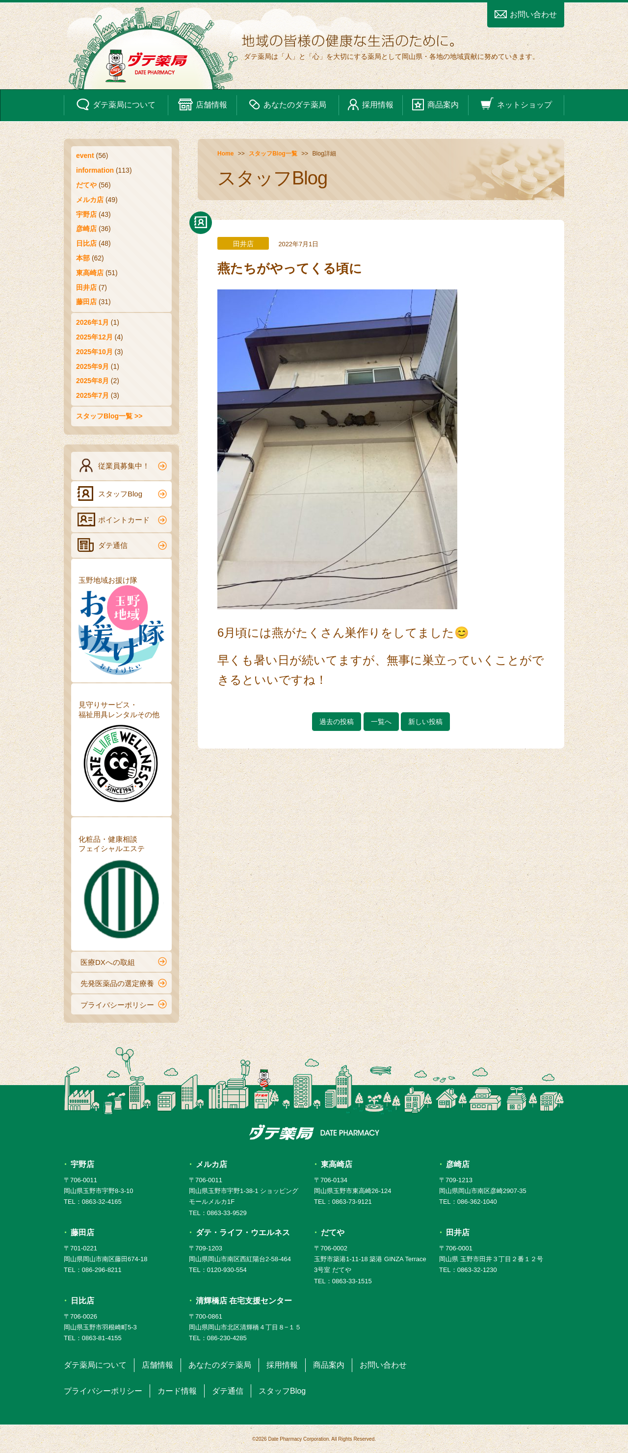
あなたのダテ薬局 (287, 104)
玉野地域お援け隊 (121, 625)
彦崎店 (86, 229)
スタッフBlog (122, 493)
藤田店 (86, 302)
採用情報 (370, 104)
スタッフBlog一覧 (273, 153)
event (85, 155)
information (95, 170)
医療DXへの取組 (123, 961)
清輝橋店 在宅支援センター (244, 1301)
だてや (86, 185)
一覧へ (381, 722)
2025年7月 (92, 395)
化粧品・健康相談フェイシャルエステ (121, 889)
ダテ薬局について (116, 104)
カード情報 (177, 1391)
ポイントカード (122, 519)
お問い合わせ (526, 14)
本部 (83, 258)
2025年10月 (94, 352)
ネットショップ (516, 104)
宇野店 (86, 214)
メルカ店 (90, 200)
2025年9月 (92, 366)
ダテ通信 (122, 545)
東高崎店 (90, 273)
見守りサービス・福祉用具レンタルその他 (121, 755)
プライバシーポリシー (123, 1004)
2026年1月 (92, 322)
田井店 (86, 287)
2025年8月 (92, 381)
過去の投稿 (336, 722)
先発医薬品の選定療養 (123, 983)
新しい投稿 (425, 722)
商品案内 (435, 104)
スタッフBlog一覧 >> (109, 416)
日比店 (86, 243)
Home (225, 153)
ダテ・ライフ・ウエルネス (243, 1232)
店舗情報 (202, 104)
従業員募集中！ (122, 465)
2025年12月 (94, 337)
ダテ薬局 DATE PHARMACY (314, 1132)
